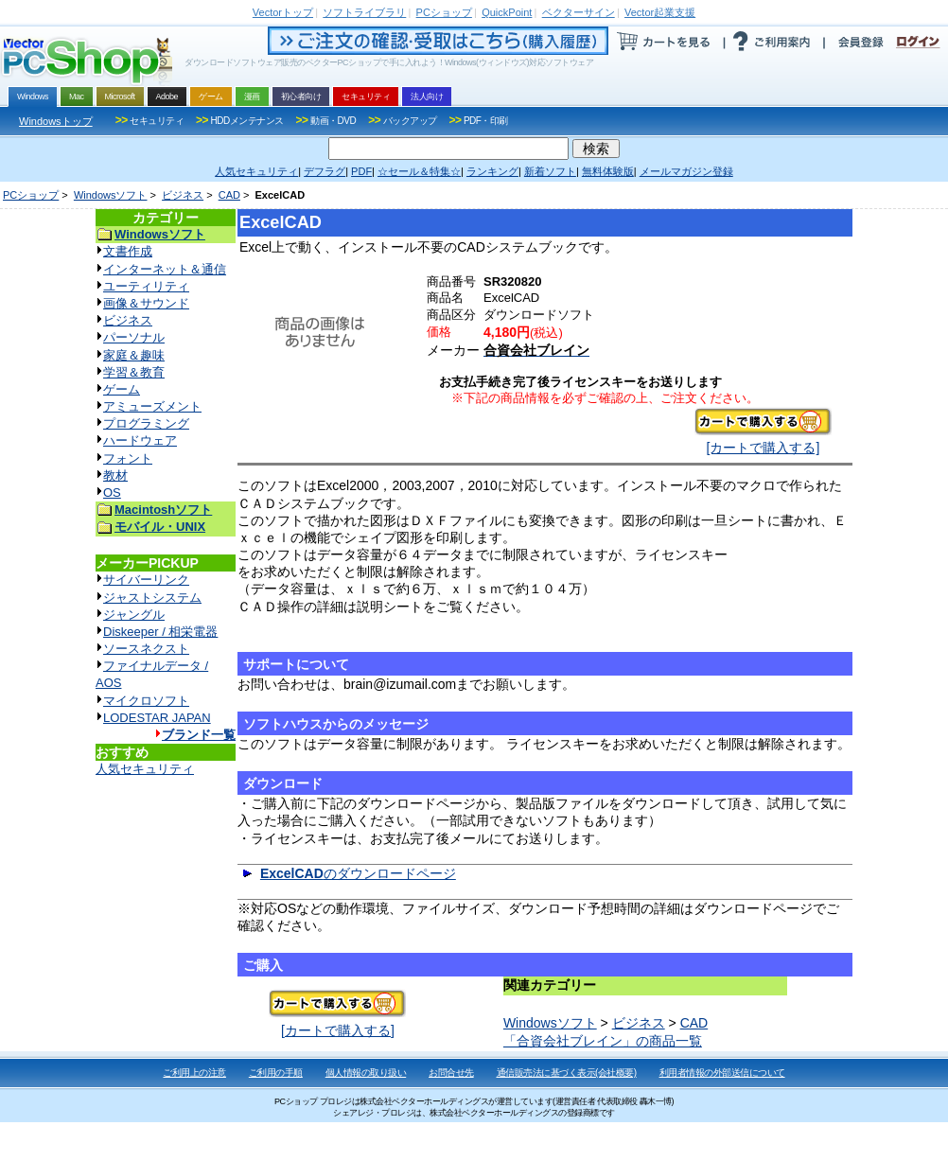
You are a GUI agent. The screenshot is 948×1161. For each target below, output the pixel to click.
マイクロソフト (146, 701)
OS (112, 492)
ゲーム (121, 389)
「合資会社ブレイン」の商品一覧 (602, 1040)
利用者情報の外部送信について (722, 1072)
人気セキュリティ (145, 769)
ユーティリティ (146, 286)
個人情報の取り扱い (366, 1072)
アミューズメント (152, 406)
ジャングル (134, 614)
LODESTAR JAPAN (157, 718)
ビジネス (182, 195)
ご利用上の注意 (194, 1072)
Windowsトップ (56, 121)
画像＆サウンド (146, 303)
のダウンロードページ (358, 873)
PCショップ (31, 195)
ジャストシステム (152, 597)
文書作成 (127, 251)
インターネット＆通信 (164, 269)
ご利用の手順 (276, 1072)
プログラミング (146, 423)
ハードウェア (140, 440)
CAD (229, 195)
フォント (127, 458)
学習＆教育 (134, 372)
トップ (283, 12)
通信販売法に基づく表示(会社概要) (567, 1072)
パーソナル (134, 337)
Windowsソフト (111, 195)
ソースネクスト (146, 649)
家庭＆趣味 (134, 355)
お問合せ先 (451, 1072)
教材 (115, 475)
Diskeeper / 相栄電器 (160, 631)
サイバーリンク (146, 579)
